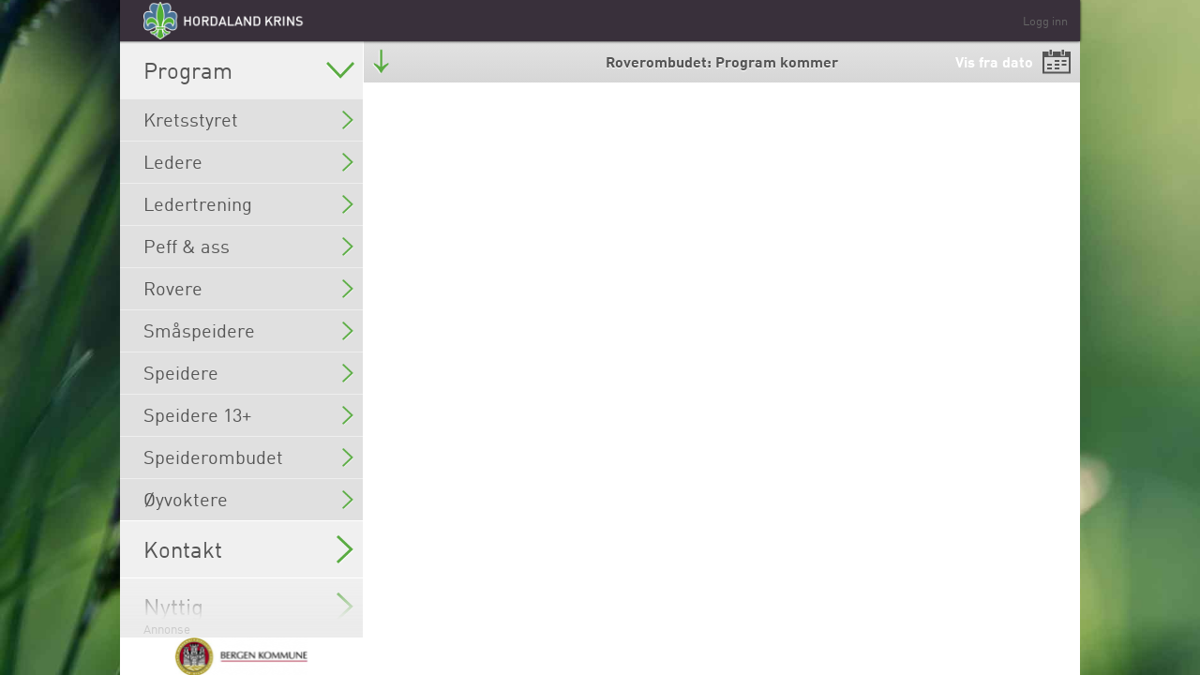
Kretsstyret (248, 119)
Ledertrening (248, 204)
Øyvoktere (248, 499)
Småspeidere (248, 330)
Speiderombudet (248, 457)
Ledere (248, 161)
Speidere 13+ (248, 415)
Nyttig (248, 606)
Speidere (248, 372)
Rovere (248, 288)
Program (248, 70)
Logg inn (1045, 20)
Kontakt (248, 549)
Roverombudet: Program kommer (722, 61)
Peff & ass (248, 246)
